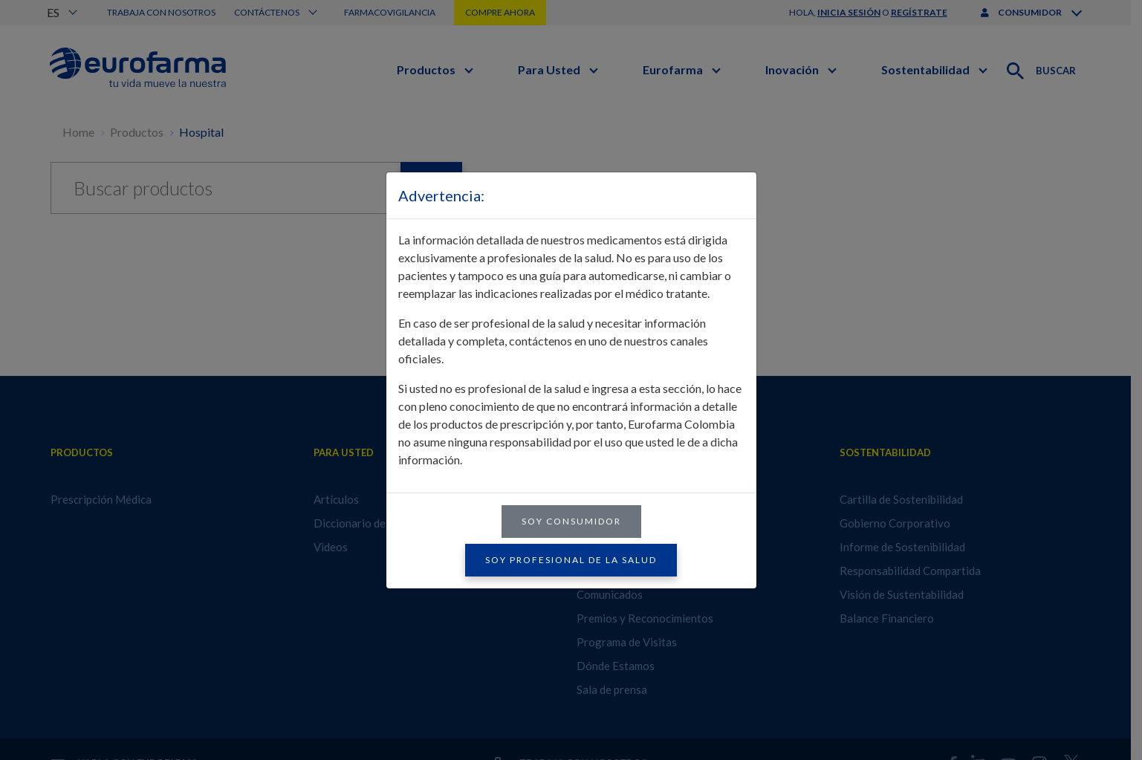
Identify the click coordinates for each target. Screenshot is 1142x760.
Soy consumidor (571, 521)
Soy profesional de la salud (571, 559)
